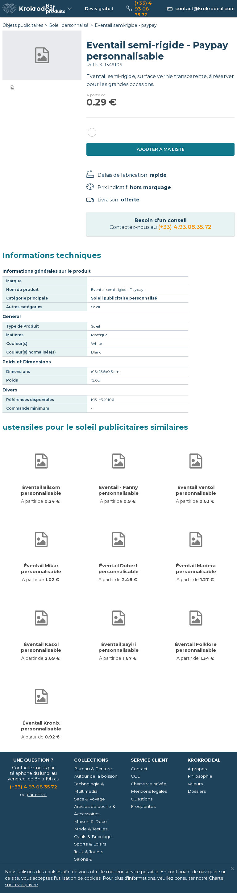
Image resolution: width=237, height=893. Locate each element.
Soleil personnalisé (69, 25)
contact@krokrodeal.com (205, 8)
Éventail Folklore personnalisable (196, 647)
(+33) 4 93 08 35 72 (33, 787)
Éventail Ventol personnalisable (196, 490)
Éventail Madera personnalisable (196, 568)
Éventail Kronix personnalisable (41, 726)
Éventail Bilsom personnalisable (41, 490)
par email (37, 794)
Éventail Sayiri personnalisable (118, 647)
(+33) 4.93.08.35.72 (184, 227)
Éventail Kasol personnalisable (41, 647)
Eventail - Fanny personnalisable (118, 490)
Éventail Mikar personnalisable (41, 568)
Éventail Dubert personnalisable (118, 568)
